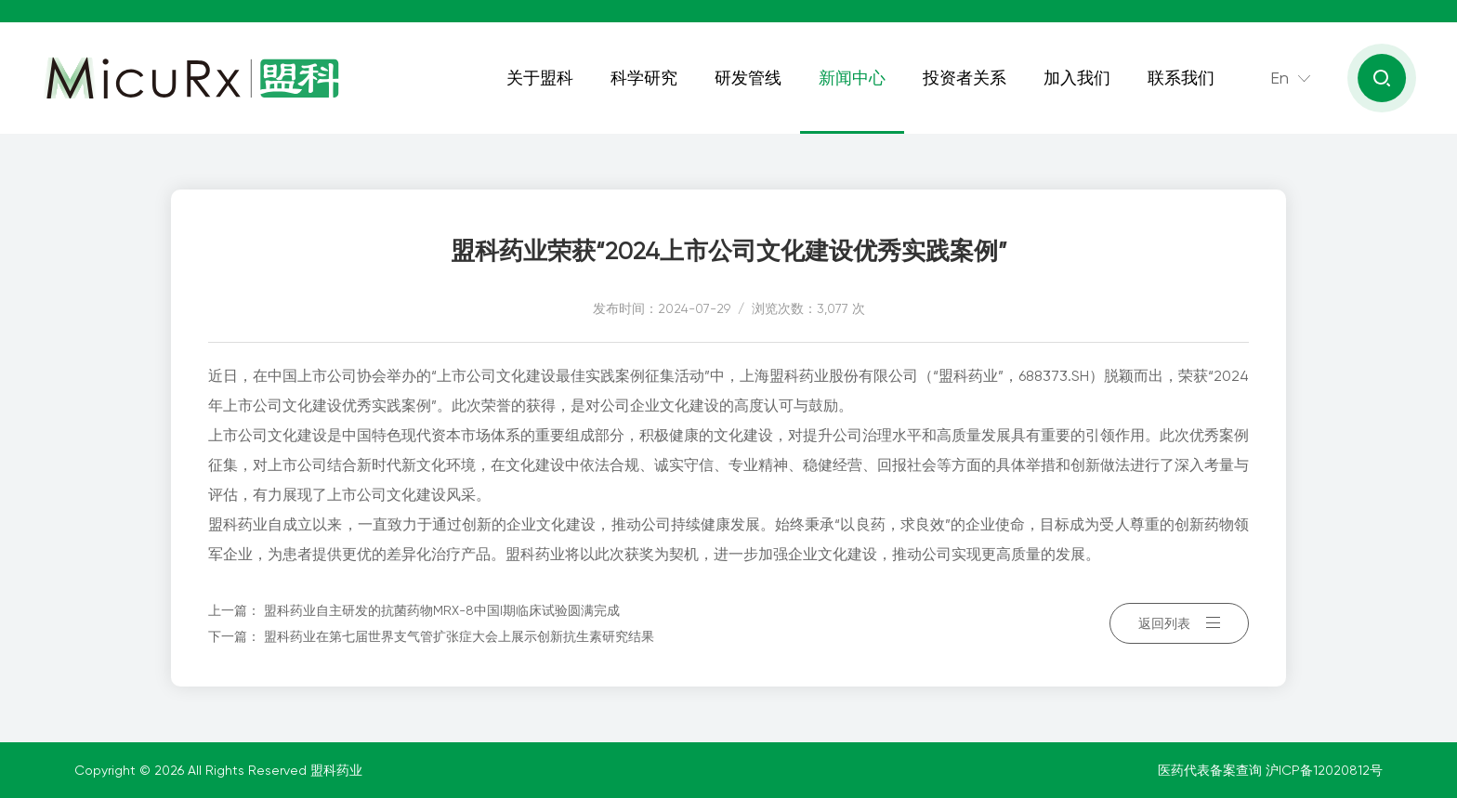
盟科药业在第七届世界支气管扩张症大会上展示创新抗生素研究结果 (459, 636)
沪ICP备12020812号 (1324, 770)
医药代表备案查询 (1212, 770)
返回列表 (1179, 623)
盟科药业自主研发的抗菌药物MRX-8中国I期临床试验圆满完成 (442, 610)
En (1279, 77)
